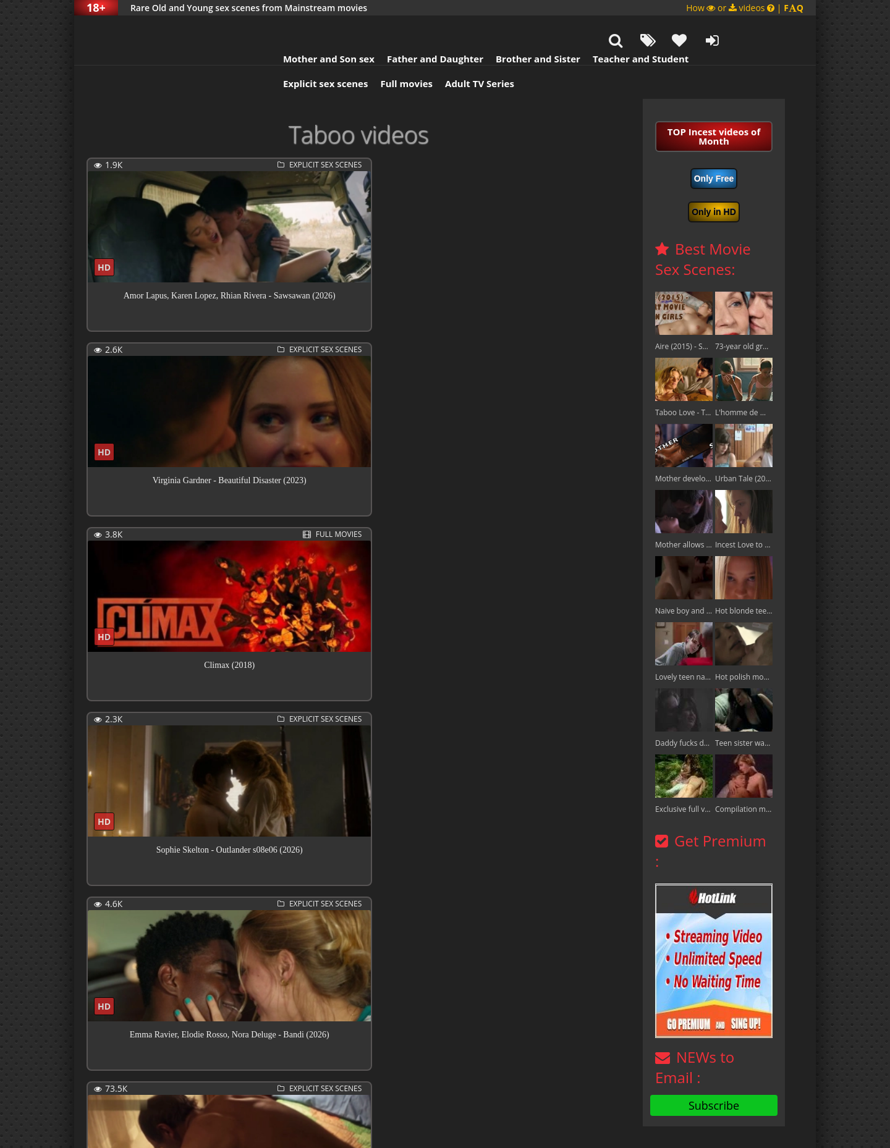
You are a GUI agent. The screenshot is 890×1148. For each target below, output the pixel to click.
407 (412, 1081)
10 (365, 1081)
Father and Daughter (387, 28)
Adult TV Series (431, 52)
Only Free (714, 148)
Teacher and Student (592, 28)
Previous (114, 1082)
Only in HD (714, 181)
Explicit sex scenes (277, 52)
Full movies (359, 52)
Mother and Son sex (280, 28)
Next (452, 1082)
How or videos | (744, 8)
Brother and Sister (489, 28)
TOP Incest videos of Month (714, 105)
